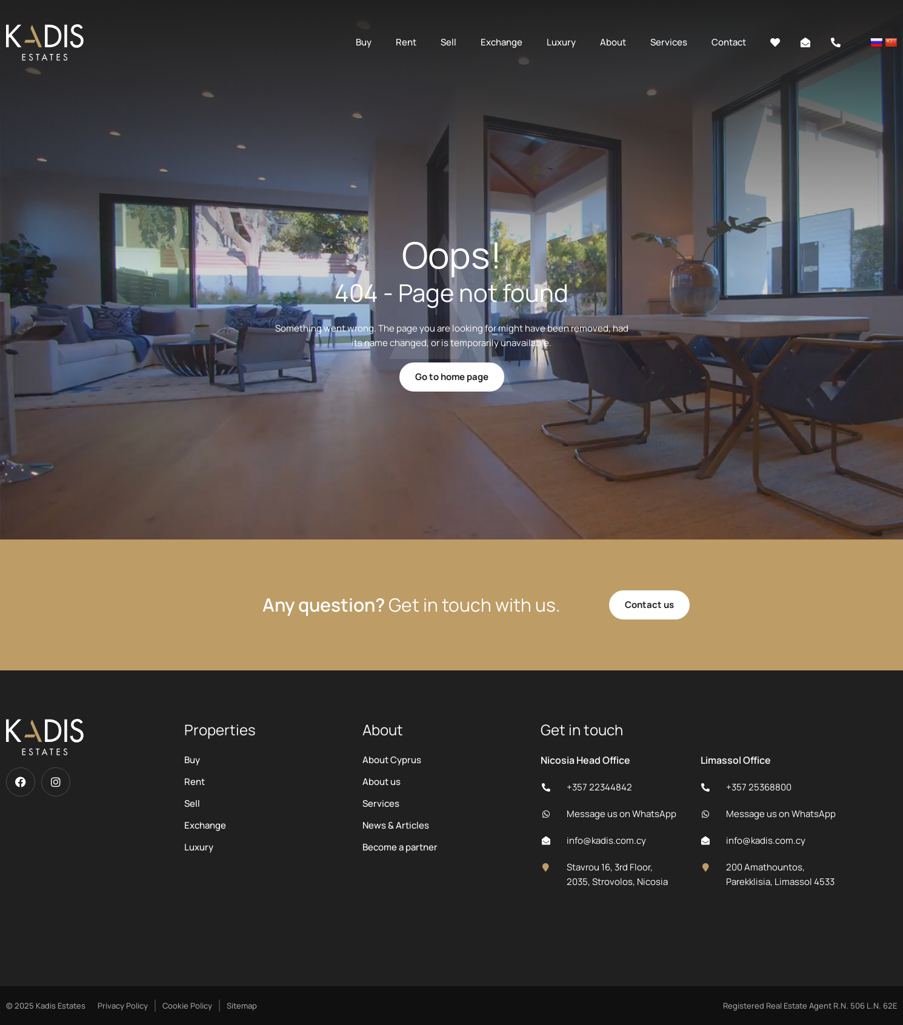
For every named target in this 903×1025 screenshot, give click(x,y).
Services (668, 42)
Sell (448, 42)
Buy (364, 42)
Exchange (501, 42)
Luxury (561, 42)
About (613, 42)
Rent (406, 42)
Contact (728, 42)
